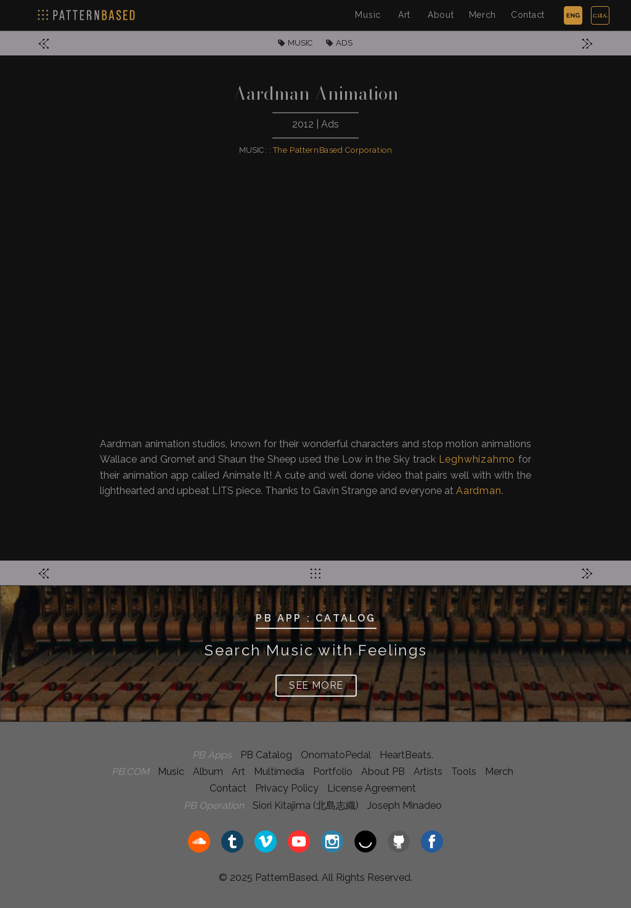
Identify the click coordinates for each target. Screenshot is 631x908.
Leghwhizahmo (477, 459)
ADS (344, 42)
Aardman (479, 491)
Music (368, 15)
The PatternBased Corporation (333, 150)
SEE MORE (316, 685)
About (441, 15)
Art (404, 15)
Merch (483, 15)
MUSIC (300, 42)
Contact (528, 15)
